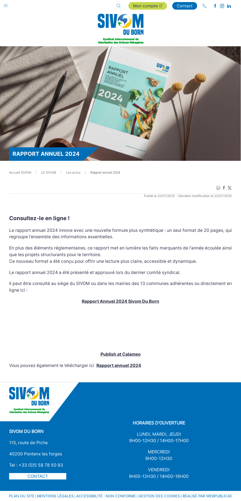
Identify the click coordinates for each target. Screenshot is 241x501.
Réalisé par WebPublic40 (207, 496)
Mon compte (147, 5)
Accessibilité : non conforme (106, 496)
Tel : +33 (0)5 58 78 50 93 (36, 465)
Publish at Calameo (121, 354)
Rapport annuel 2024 (118, 365)
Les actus (73, 172)
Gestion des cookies (159, 496)
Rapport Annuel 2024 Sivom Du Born (120, 301)
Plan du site (21, 496)
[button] (5, 4)
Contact (185, 5)
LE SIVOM (48, 172)
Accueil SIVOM (20, 172)
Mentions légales (55, 496)
